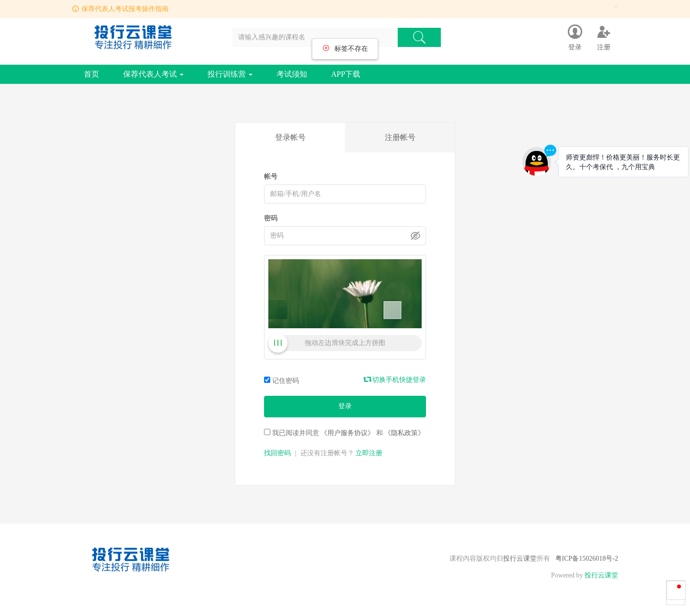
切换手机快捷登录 (395, 379)
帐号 (270, 176)
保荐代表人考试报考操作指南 (125, 8)
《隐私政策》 (404, 433)
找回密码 (277, 453)
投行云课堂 (520, 558)
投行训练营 (230, 74)
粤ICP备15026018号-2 (586, 558)
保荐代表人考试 (153, 74)
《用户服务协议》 (347, 433)
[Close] (616, 7)
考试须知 (291, 74)
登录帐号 (290, 137)
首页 (91, 74)
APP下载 (345, 74)
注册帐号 (400, 137)
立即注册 (369, 453)
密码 (270, 218)
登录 (345, 406)
